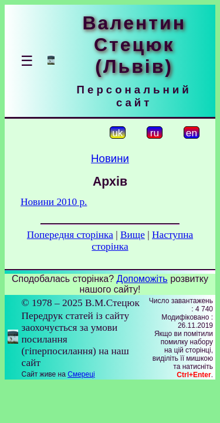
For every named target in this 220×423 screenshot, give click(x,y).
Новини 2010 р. (54, 201)
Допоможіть (142, 279)
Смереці (80, 374)
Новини (110, 158)
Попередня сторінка (70, 234)
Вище (132, 234)
